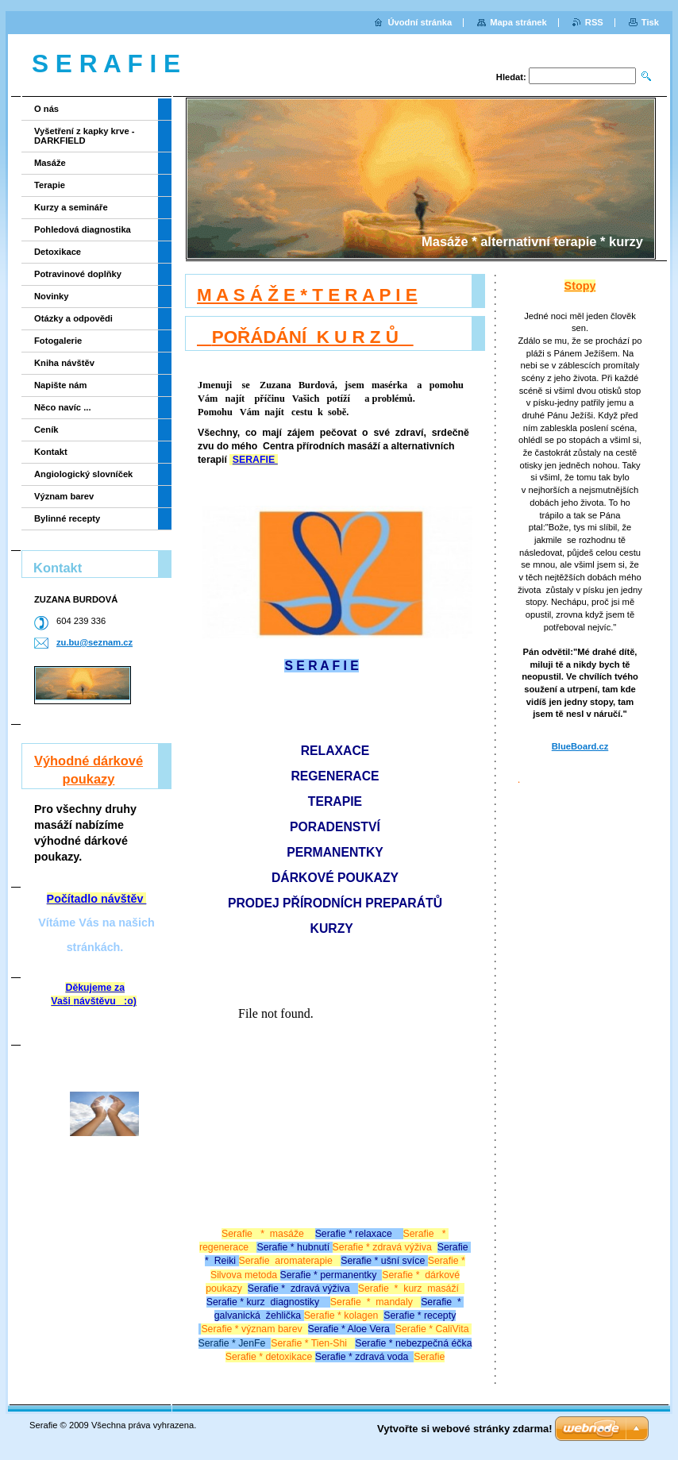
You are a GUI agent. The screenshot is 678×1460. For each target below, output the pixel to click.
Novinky (51, 296)
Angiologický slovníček (83, 474)
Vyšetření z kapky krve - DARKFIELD (84, 135)
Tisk (650, 22)
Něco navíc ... (62, 407)
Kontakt (50, 451)
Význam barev (64, 496)
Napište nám (60, 385)
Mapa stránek (518, 22)
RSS (594, 22)
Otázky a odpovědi (73, 318)
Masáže (50, 163)
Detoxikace (57, 251)
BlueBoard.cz (580, 746)
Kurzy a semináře (71, 207)
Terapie (49, 185)
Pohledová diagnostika (82, 229)
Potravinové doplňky (77, 274)
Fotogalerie (58, 340)
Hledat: (511, 77)
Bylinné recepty (67, 518)
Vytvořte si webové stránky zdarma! (465, 1429)
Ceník (46, 429)
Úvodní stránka (419, 22)
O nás (46, 109)
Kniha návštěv (64, 363)
